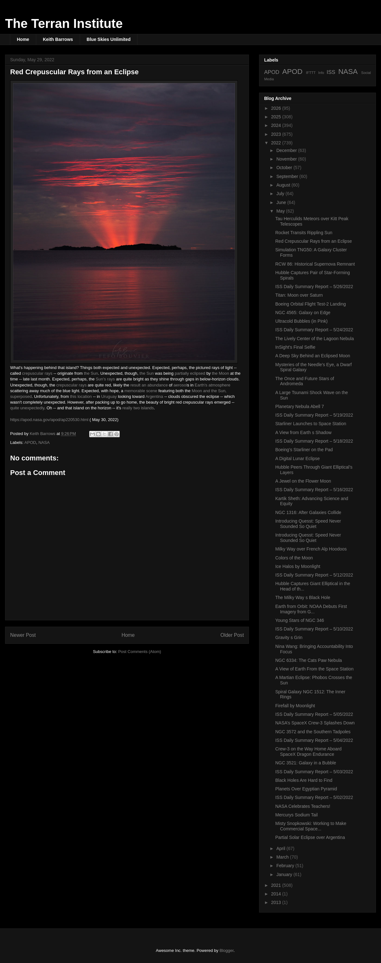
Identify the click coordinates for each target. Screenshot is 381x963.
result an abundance (149, 385)
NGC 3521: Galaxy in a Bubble (305, 762)
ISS (331, 72)
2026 (276, 108)
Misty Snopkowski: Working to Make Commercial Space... (310, 826)
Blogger (226, 950)
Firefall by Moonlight (295, 705)
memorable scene (140, 390)
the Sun (91, 373)
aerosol (180, 385)
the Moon (220, 373)
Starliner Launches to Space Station (310, 423)
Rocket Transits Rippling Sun (303, 232)
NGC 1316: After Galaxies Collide (308, 512)
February (285, 865)
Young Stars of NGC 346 (299, 620)
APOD (30, 442)
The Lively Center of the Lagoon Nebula (314, 338)
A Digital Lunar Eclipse (297, 458)
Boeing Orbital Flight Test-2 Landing (310, 304)
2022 (276, 142)
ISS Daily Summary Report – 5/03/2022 (314, 771)
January (284, 874)
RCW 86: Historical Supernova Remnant (315, 264)
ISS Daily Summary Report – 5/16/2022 (314, 489)
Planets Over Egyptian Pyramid (306, 788)
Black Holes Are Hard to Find (303, 780)
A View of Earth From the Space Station (314, 668)
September (287, 176)
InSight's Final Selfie (295, 347)
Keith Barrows (58, 39)
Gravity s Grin (289, 637)
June (281, 202)
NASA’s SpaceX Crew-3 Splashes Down (315, 722)
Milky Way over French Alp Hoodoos (311, 548)
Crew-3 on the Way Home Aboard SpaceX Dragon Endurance (308, 751)
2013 (276, 902)
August (283, 185)
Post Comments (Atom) (139, 651)
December (287, 150)
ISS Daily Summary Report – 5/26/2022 (314, 286)
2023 (276, 134)
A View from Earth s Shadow (303, 432)
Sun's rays (105, 379)
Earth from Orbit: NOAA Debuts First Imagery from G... (311, 609)
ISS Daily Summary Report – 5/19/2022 (314, 415)
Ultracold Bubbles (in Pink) (301, 321)
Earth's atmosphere (212, 385)
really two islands (138, 408)
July (280, 193)
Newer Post (23, 635)
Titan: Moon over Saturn (299, 295)
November (287, 159)
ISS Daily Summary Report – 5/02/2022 (314, 797)
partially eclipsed (190, 373)
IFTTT (311, 73)
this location (81, 396)
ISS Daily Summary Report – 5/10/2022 (314, 628)
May (281, 211)
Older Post (232, 635)
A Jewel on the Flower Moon (303, 481)
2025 (276, 116)
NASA (44, 442)
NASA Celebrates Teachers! (302, 806)
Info (321, 73)
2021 (276, 885)
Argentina (154, 396)
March (283, 857)
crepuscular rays (37, 373)
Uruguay (109, 396)
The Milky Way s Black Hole (302, 597)
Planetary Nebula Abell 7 (299, 406)
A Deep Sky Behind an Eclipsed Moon (312, 355)
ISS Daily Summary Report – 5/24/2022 (314, 329)
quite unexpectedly (27, 408)
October (284, 167)
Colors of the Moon (294, 557)
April (281, 848)
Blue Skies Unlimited (108, 39)
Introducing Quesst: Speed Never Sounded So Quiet (308, 523)
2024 (276, 125)
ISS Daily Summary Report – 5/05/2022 (314, 714)
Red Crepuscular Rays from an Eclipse (313, 241)
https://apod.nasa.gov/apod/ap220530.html (49, 419)
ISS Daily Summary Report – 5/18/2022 (314, 441)
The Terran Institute (64, 23)
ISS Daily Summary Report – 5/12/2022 (314, 574)
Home (23, 39)
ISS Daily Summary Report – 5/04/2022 (314, 740)
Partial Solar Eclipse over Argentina (310, 837)
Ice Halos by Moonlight (297, 566)
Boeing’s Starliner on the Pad (304, 449)
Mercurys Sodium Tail (296, 814)
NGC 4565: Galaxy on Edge (303, 312)
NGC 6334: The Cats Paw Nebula (308, 660)
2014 (276, 893)
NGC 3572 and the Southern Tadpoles (313, 731)
